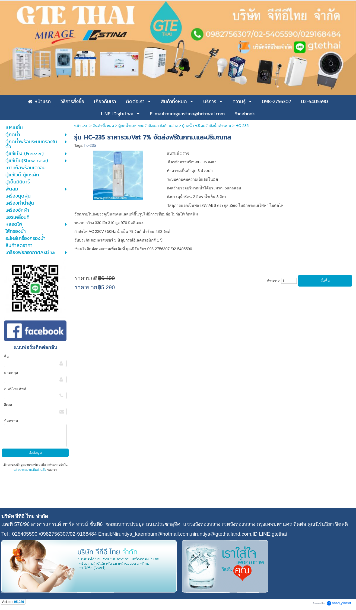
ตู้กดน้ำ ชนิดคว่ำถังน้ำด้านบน (206, 125)
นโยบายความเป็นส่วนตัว (30, 469)
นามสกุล (11, 373)
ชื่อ (6, 357)
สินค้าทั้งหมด (103, 125)
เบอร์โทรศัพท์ (15, 389)
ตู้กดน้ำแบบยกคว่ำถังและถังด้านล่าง (148, 125)
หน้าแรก (81, 125)
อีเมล (8, 405)
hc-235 (90, 145)
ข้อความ (11, 421)
